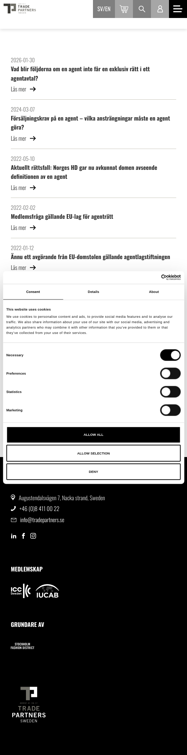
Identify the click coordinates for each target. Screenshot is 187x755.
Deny (93, 472)
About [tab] (154, 292)
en (108, 8)
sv (100, 8)
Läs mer (23, 89)
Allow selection (93, 453)
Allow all (93, 435)
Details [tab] (93, 292)
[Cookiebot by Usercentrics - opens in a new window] (149, 277)
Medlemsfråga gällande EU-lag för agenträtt (62, 216)
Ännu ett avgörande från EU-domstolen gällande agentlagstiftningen (90, 256)
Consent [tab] (33, 292)
